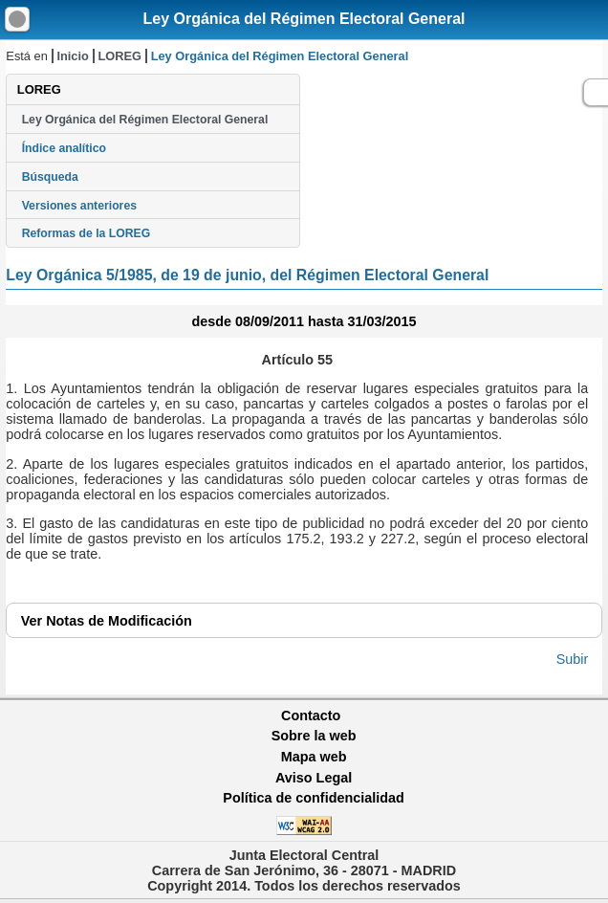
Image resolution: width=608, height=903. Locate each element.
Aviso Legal (313, 777)
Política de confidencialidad (313, 797)
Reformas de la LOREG (86, 233)
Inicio (72, 56)
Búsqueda (50, 177)
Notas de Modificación (106, 620)
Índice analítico (64, 148)
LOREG (120, 56)
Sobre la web (314, 735)
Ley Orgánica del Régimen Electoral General (303, 19)
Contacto (310, 715)
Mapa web (314, 756)
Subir (572, 659)
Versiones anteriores (79, 205)
